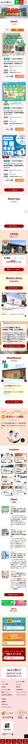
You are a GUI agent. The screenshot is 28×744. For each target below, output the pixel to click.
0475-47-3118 (14, 673)
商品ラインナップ (6, 692)
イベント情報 (5, 684)
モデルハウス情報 (20, 681)
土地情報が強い (19, 689)
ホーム (3, 681)
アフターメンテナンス (21, 695)
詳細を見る (8, 76)
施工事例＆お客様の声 (7, 695)
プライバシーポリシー (7, 707)
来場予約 (4, 687)
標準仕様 (18, 687)
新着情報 (4, 701)
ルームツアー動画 (6, 689)
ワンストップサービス (21, 692)
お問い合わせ (5, 704)
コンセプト (18, 684)
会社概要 (4, 699)
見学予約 (19, 76)
